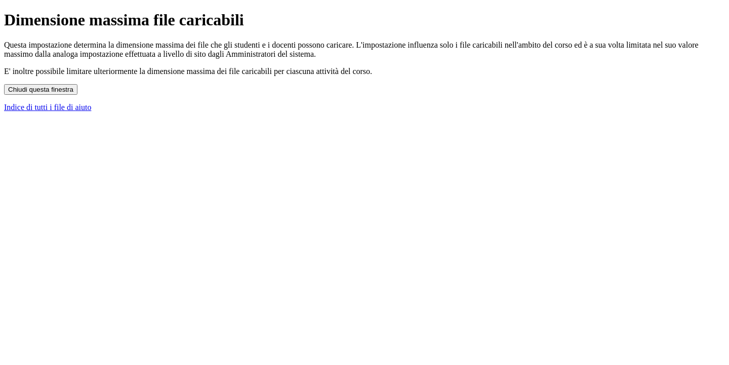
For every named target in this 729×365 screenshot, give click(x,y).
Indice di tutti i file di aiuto (47, 107)
